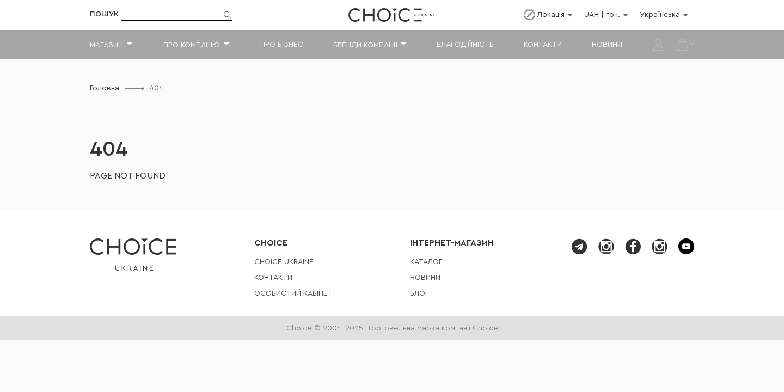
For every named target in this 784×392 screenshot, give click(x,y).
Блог (419, 293)
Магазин (106, 45)
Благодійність (465, 44)
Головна (104, 88)
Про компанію (191, 45)
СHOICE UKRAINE (284, 262)
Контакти (543, 44)
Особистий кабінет (293, 293)
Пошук (104, 14)
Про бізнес (281, 44)
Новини (607, 44)
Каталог (426, 262)
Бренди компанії (365, 45)
